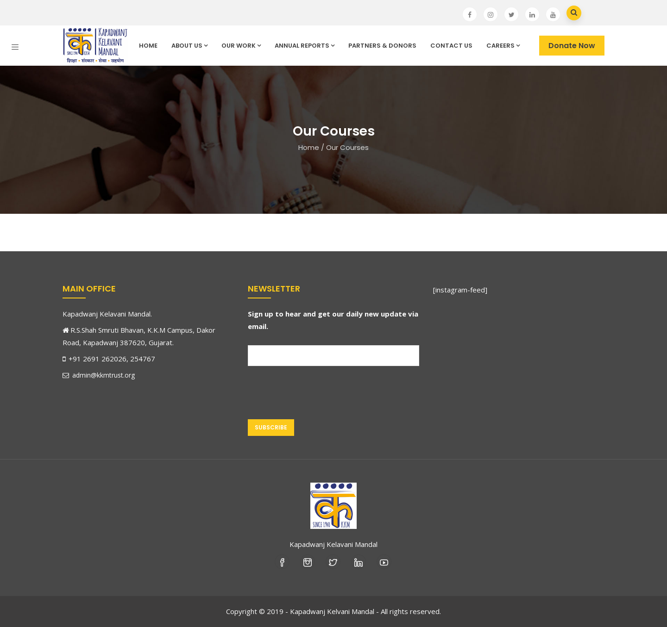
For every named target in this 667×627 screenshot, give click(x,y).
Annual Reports (304, 45)
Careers (503, 45)
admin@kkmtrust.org (99, 375)
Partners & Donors (382, 45)
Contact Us (451, 45)
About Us (189, 45)
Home (148, 45)
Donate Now (571, 45)
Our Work (241, 45)
